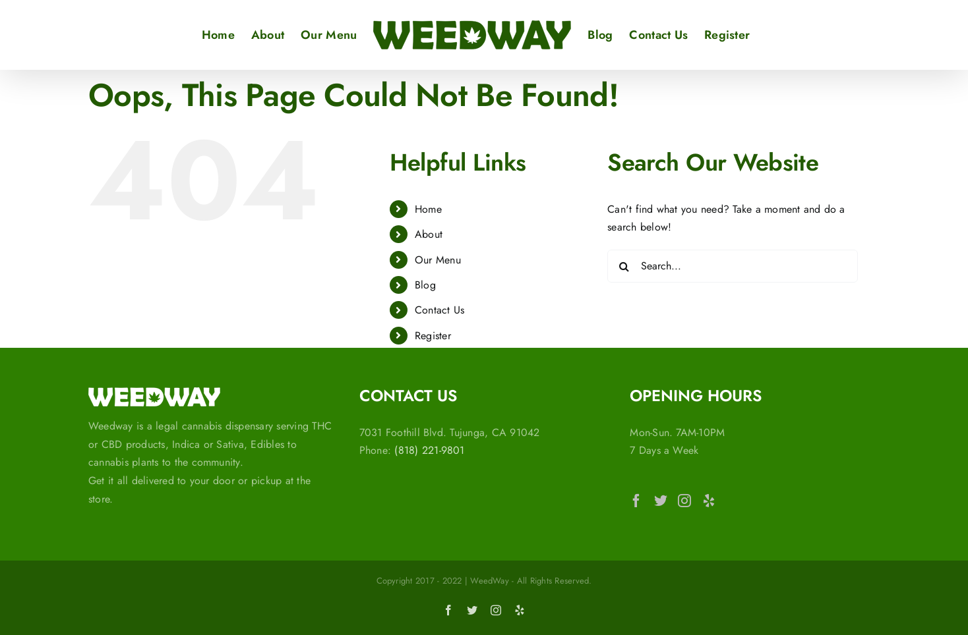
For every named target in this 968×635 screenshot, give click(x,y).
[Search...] (732, 266)
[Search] (623, 266)
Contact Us (439, 310)
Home (428, 209)
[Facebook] (636, 500)
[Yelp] (708, 500)
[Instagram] (684, 500)
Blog (425, 284)
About (428, 234)
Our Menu (438, 259)
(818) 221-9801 (429, 450)
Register (433, 335)
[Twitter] (660, 500)
